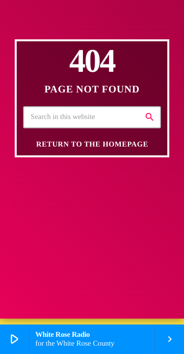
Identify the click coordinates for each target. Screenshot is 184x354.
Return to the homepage (92, 144)
